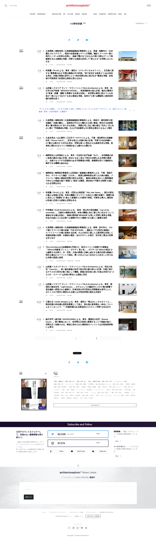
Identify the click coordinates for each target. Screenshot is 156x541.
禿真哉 (63, 398)
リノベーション (70, 384)
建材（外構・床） (129, 387)
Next (133, 110)
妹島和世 (133, 395)
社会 (67, 395)
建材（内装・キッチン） (115, 387)
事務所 (84, 387)
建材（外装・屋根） (81, 384)
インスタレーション (99, 389)
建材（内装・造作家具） (60, 387)
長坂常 (72, 395)
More (117, 441)
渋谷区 (91, 398)
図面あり (61, 381)
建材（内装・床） (70, 381)
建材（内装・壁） (82, 381)
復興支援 (69, 398)
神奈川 (108, 389)
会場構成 (126, 392)
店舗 (125, 381)
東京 (90, 381)
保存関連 (56, 395)
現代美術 (91, 384)
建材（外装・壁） (59, 384)
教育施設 (89, 389)
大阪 (134, 389)
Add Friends (81, 451)
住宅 (55, 381)
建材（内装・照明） (74, 387)
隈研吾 (73, 389)
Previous (130, 110)
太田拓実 (78, 395)
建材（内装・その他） (88, 395)
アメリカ (93, 392)
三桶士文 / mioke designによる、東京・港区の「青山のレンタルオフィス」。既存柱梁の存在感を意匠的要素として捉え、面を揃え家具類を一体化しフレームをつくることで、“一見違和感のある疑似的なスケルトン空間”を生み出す (79, 304)
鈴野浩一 (56, 398)
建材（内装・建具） (117, 389)
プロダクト (57, 389)
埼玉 (81, 398)
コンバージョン (81, 389)
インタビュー (118, 381)
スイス (133, 392)
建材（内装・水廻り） (104, 392)
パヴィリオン (108, 395)
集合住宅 (105, 387)
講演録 (128, 384)
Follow (98, 433)
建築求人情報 (96, 381)
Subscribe (103, 451)
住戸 (102, 395)
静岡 (86, 398)
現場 (97, 395)
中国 (68, 389)
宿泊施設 (56, 392)
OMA (127, 395)
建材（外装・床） (70, 392)
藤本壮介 (76, 398)
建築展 (133, 384)
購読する (29, 497)
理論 (99, 387)
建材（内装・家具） (117, 392)
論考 (63, 389)
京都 (62, 392)
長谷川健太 (128, 389)
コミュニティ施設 (119, 395)
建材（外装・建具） (118, 384)
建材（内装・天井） (107, 381)
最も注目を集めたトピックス (103, 384)
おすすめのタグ (140, 23)
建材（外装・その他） (83, 392)
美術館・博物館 (92, 387)
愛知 (62, 395)
